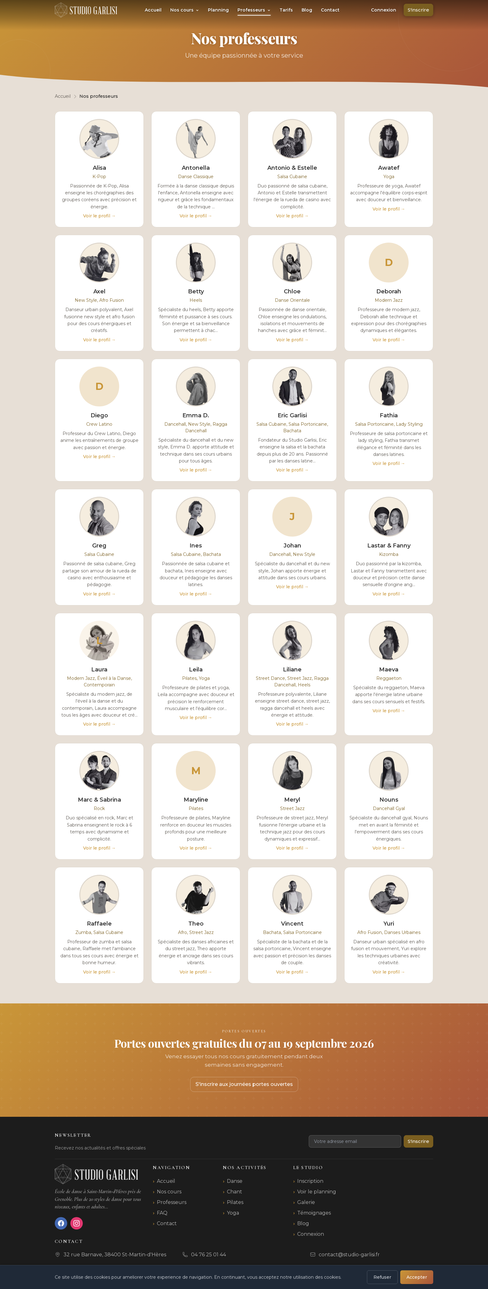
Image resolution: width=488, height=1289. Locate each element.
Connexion (383, 10)
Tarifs (286, 10)
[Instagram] (76, 1223)
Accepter (416, 1277)
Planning (218, 10)
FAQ (162, 1213)
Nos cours (184, 10)
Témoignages (314, 1213)
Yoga (233, 1213)
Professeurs (254, 10)
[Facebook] (61, 1223)
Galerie (306, 1202)
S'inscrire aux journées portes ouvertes (244, 1084)
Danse (234, 1181)
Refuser (382, 1277)
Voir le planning (316, 1192)
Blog (307, 10)
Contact (330, 10)
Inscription (310, 1181)
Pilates (235, 1202)
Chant (234, 1192)
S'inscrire (418, 10)
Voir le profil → (99, 216)
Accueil (153, 10)
